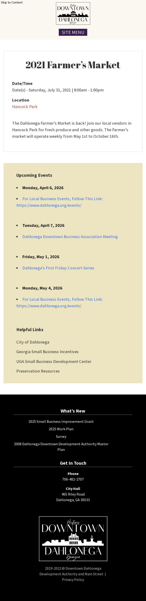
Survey (61, 436)
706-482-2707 (73, 479)
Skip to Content (12, 2)
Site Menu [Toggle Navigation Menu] (73, 32)
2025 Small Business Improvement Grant (61, 421)
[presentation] (73, 13)
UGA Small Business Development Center (53, 361)
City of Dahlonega (32, 342)
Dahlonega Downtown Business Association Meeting (70, 236)
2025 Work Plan (61, 429)
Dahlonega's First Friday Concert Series (58, 268)
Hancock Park (25, 106)
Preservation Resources (38, 371)
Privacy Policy (73, 579)
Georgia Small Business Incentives (47, 351)
